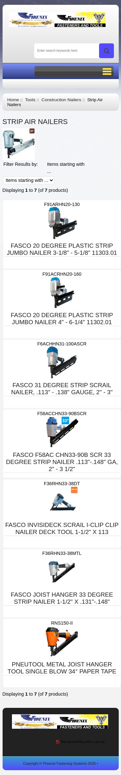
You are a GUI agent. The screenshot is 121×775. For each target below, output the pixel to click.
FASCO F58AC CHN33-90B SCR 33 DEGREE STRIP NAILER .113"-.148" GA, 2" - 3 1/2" (62, 461)
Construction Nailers (61, 99)
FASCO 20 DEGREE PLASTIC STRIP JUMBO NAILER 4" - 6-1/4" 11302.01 (62, 318)
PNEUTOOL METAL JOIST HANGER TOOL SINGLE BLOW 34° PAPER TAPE (61, 668)
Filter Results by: (20, 164)
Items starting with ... (66, 168)
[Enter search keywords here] (74, 50)
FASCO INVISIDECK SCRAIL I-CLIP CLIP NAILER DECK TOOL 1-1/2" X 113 (61, 528)
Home (13, 99)
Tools (30, 99)
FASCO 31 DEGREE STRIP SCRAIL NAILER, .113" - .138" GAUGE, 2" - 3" (62, 389)
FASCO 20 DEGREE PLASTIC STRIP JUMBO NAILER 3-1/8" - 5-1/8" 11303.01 (62, 249)
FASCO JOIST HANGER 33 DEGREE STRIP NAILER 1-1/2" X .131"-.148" (62, 598)
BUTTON (74, 71)
